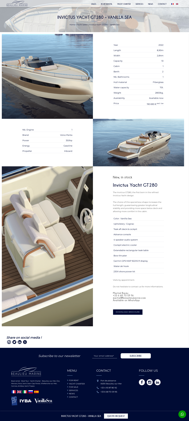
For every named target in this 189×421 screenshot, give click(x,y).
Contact (162, 4)
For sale (73, 387)
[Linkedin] (20, 342)
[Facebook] (9, 342)
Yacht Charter (124, 4)
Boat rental (106, 4)
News (150, 4)
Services (139, 4)
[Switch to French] (172, 3)
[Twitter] (14, 342)
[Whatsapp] (25, 342)
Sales (93, 4)
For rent (74, 380)
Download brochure (128, 312)
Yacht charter (77, 384)
